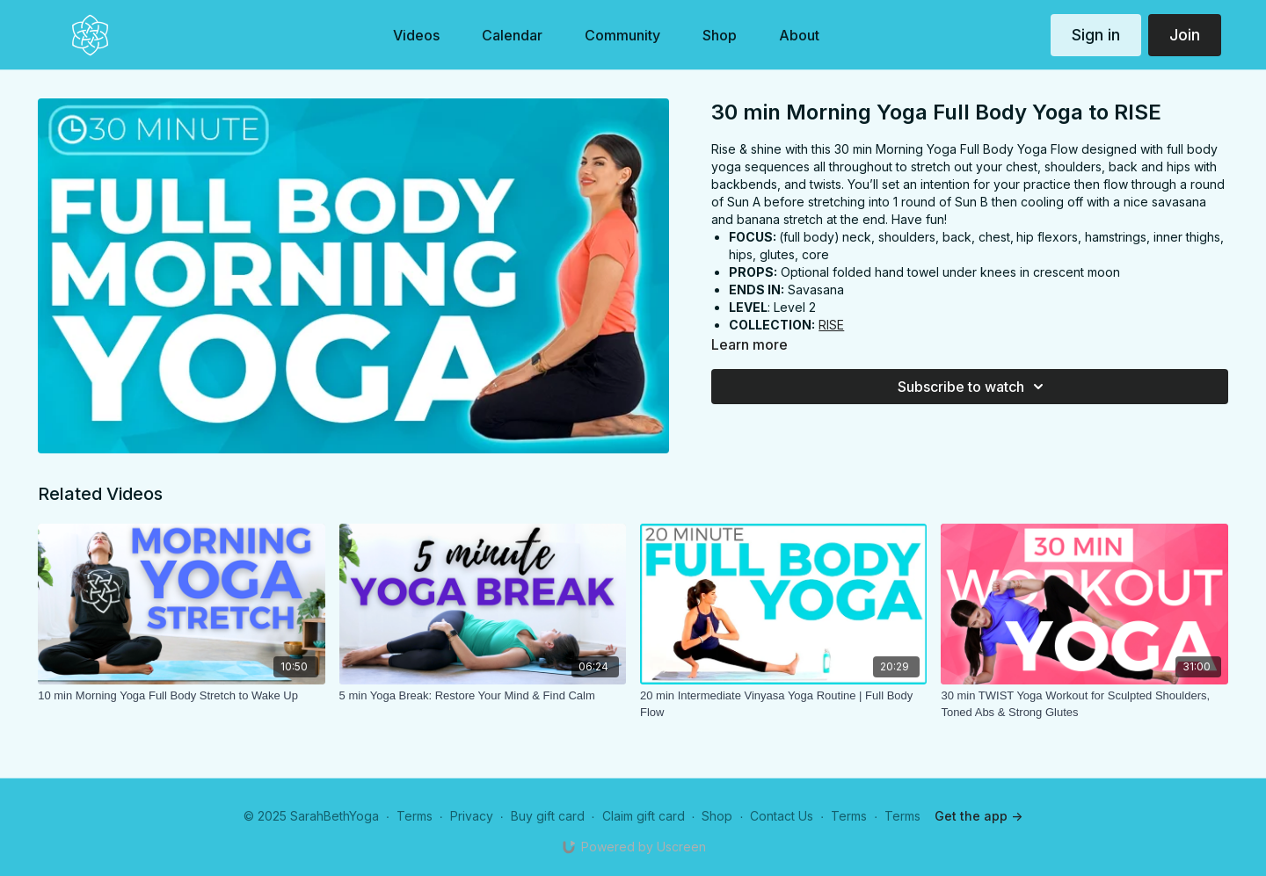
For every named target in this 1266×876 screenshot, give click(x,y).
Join (1184, 34)
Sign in (1096, 34)
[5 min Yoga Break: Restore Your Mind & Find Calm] (482, 696)
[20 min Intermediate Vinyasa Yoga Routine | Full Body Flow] (783, 704)
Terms (415, 815)
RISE (831, 324)
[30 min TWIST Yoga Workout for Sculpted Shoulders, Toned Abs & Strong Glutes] (1084, 704)
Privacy (471, 815)
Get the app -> (978, 815)
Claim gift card (643, 815)
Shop (717, 815)
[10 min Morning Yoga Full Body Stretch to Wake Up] (181, 696)
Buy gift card (548, 815)
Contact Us (781, 815)
